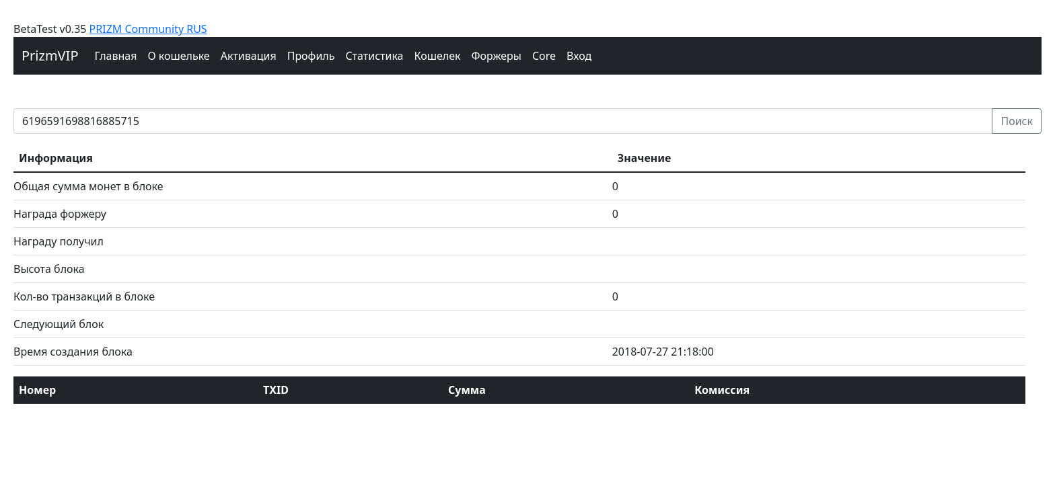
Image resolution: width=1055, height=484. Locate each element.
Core (544, 55)
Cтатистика (374, 55)
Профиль (311, 55)
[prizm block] (502, 121)
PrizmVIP (50, 55)
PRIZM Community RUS (148, 29)
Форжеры (497, 55)
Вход (579, 55)
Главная (116, 55)
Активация (249, 55)
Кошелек (437, 55)
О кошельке (178, 55)
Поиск (1017, 121)
